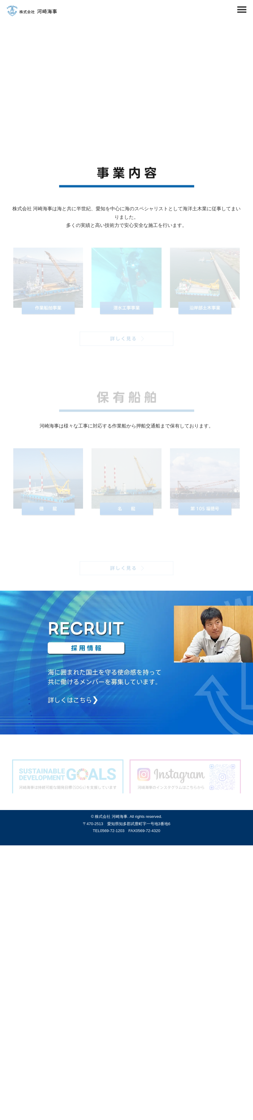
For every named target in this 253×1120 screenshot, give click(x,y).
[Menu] (241, 11)
